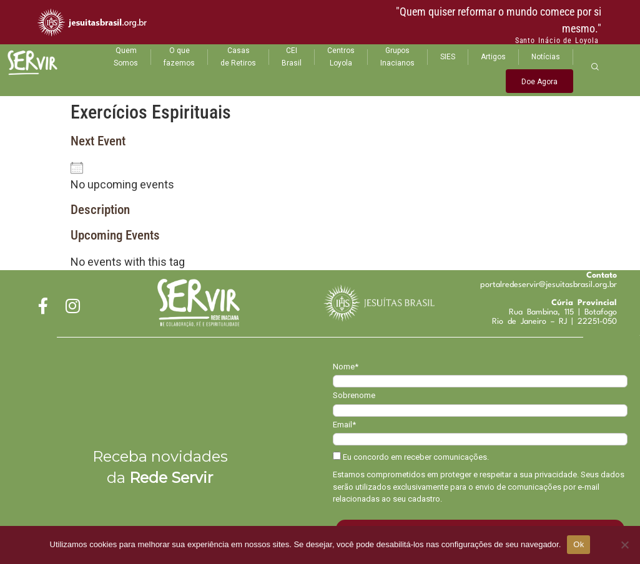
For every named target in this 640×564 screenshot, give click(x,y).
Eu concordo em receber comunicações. (411, 457)
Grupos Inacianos (397, 56)
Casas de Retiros (238, 56)
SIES (447, 56)
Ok (578, 544)
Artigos (493, 56)
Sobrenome (354, 395)
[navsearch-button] (595, 66)
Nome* (345, 366)
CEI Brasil (292, 56)
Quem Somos (126, 56)
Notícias (545, 56)
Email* (344, 424)
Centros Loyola (341, 56)
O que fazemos (179, 56)
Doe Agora (539, 81)
